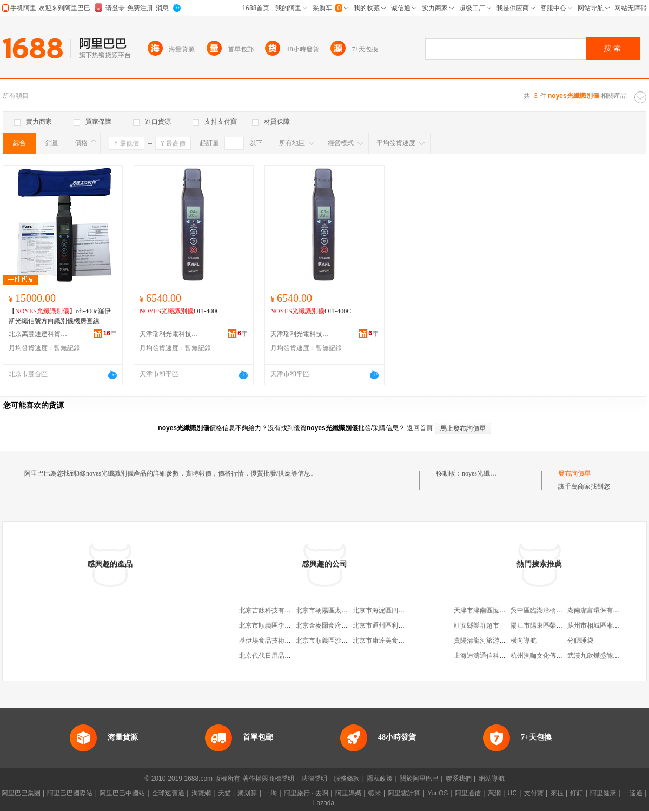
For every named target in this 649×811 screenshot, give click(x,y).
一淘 (270, 793)
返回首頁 (420, 428)
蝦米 (374, 793)
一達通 (633, 793)
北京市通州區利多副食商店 (392, 625)
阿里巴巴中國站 (122, 793)
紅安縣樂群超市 (476, 625)
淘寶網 (201, 793)
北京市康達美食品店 (382, 640)
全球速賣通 (168, 793)
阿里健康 (603, 793)
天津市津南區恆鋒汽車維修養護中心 (506, 610)
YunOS (437, 793)
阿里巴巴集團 (21, 793)
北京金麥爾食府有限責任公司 (338, 625)
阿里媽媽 (348, 793)
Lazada (323, 803)
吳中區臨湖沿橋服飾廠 (543, 610)
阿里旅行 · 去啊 (306, 793)
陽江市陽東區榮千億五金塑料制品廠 (562, 625)
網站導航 (492, 778)
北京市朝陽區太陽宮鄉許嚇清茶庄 (344, 610)
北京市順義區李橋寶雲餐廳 (278, 625)
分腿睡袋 (580, 640)
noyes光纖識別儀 (485, 473)
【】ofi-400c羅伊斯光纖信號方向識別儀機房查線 (60, 316)
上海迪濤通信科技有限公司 (493, 656)
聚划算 (247, 793)
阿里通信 (468, 793)
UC (512, 793)
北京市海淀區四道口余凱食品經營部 (404, 610)
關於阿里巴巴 (419, 778)
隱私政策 (380, 778)
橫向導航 (524, 640)
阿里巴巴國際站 (69, 793)
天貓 (224, 793)
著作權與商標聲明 (268, 778)
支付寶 (534, 793)
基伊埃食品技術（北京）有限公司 (287, 640)
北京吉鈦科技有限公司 (271, 610)
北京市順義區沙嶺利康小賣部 (338, 640)
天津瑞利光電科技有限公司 (169, 334)
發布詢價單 (574, 473)
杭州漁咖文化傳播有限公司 (549, 656)
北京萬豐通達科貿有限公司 (38, 334)
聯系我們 (459, 778)
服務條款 (347, 778)
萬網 (494, 793)
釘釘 (576, 793)
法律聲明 (314, 778)
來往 (557, 793)
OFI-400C (180, 311)
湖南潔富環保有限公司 (599, 610)
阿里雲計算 (404, 793)
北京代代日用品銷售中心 (274, 656)
